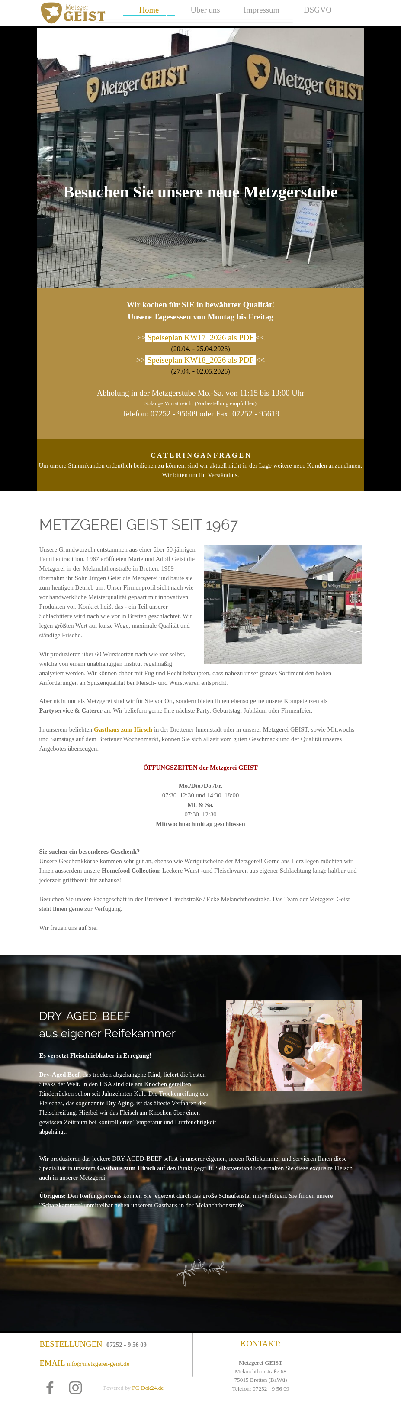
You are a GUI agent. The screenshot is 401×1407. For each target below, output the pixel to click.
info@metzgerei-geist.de (98, 1363)
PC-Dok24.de (148, 1387)
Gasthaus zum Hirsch (123, 729)
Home (149, 9)
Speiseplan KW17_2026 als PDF (200, 337)
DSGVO (317, 9)
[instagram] (75, 1387)
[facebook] (50, 1387)
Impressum (261, 9)
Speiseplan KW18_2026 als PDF (200, 360)
